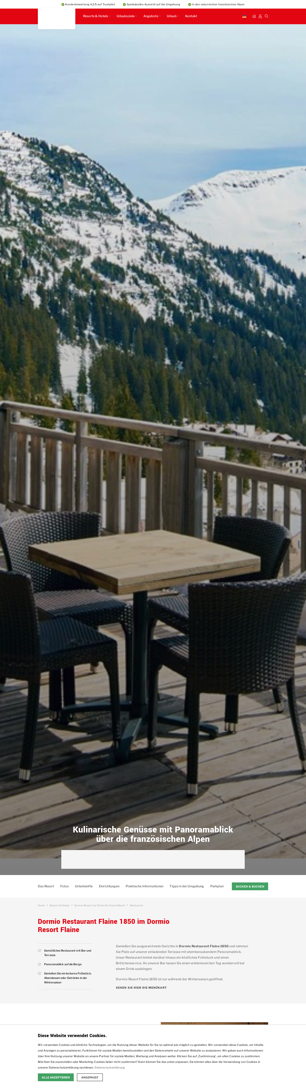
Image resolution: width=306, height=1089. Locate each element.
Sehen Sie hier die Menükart (141, 987)
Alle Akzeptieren (56, 1077)
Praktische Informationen (145, 886)
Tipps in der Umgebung (187, 886)
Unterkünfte (84, 886)
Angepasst (90, 1077)
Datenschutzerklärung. (110, 1067)
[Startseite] (254, 16)
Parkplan (217, 886)
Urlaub (173, 16)
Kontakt (191, 16)
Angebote (152, 16)
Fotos (64, 886)
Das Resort (46, 886)
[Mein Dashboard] (260, 16)
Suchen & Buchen (250, 886)
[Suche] (266, 16)
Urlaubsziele (127, 16)
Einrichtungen (109, 886)
